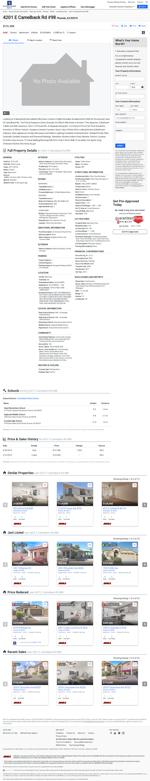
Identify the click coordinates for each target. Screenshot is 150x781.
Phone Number (121, 122)
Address (121, 75)
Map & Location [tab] (34, 40)
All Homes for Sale (10, 733)
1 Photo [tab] (13, 40)
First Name (119, 106)
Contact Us (70, 733)
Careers (140, 2)
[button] (142, 6)
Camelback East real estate (94, 722)
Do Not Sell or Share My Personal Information (75, 739)
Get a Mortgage (88, 7)
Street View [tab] (56, 40)
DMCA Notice (61, 745)
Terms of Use (136, 185)
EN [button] (147, 2)
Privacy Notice (119, 187)
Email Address (121, 114)
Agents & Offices (68, 7)
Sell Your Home (49, 7)
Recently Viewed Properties (121, 7)
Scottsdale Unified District (28, 398)
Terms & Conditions (63, 742)
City (117, 84)
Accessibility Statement (83, 742)
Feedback (59, 733)
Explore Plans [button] (119, 770)
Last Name (134, 106)
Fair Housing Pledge (76, 745)
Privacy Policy (61, 736)
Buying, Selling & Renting (116, 2)
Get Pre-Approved (130, 232)
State (132, 84)
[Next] (144, 505)
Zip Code (121, 93)
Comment (119, 130)
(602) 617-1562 (36, 642)
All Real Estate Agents (28, 733)
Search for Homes (29, 7)
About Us (131, 2)
